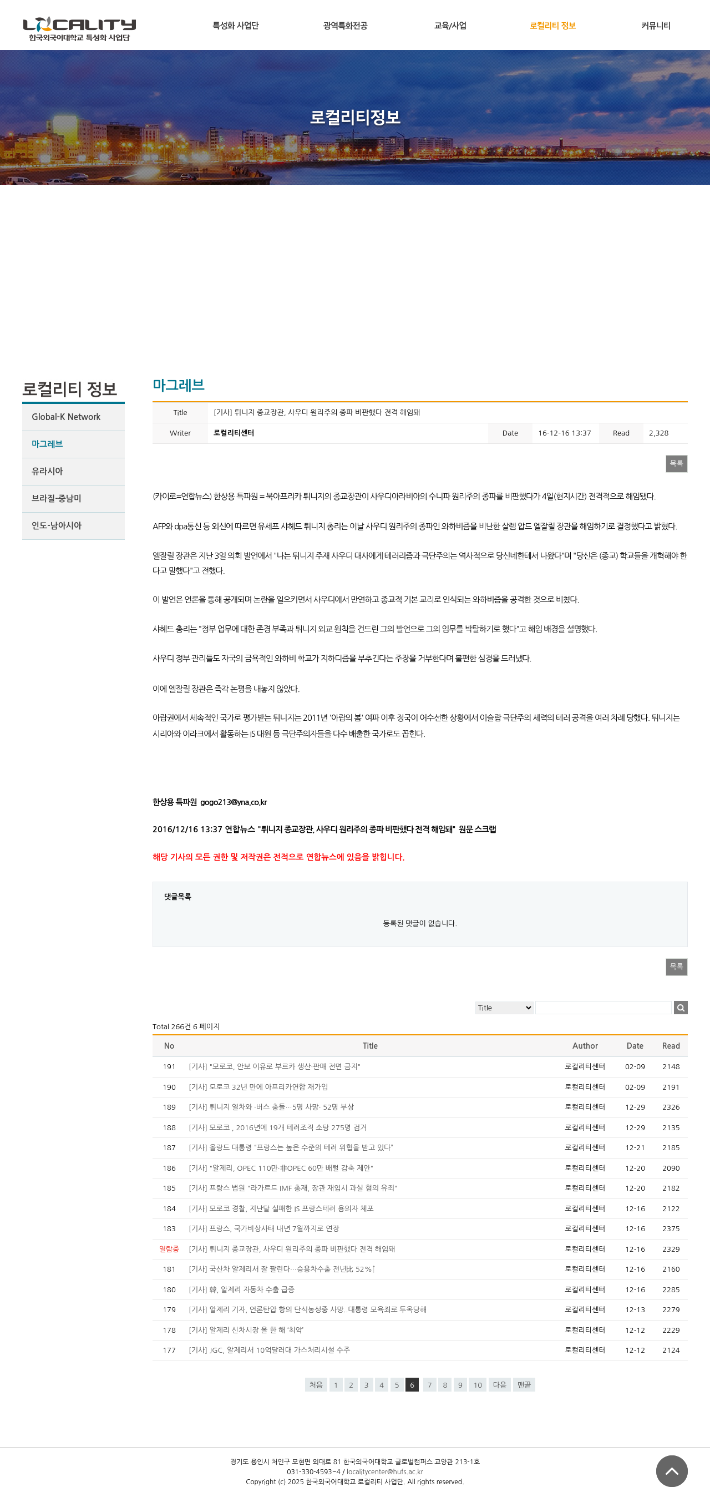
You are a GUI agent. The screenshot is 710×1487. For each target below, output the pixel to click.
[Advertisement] (355, 268)
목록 (676, 463)
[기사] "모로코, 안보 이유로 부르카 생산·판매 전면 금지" (275, 1066)
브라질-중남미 (57, 498)
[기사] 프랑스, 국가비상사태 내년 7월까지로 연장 (264, 1228)
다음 (499, 1385)
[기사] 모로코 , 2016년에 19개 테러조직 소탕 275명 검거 (278, 1127)
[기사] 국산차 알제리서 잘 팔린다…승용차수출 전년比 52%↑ (282, 1269)
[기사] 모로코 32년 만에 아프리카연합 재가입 (258, 1087)
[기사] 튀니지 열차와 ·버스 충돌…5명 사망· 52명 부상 (271, 1107)
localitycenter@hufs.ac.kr (385, 1472)
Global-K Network (66, 417)
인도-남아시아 (57, 526)
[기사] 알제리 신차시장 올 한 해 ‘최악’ (246, 1330)
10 (477, 1385)
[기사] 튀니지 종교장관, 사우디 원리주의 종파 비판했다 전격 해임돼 (292, 1249)
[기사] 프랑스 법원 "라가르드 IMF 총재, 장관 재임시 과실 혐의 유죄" (293, 1188)
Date (635, 1046)
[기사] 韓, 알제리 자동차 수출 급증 (242, 1289)
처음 (316, 1385)
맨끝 (524, 1385)
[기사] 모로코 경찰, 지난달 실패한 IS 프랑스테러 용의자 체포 (281, 1208)
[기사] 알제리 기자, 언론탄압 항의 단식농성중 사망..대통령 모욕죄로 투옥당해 (308, 1309)
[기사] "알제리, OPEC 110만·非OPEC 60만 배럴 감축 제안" (281, 1168)
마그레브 (47, 444)
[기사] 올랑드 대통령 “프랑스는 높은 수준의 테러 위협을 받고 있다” (291, 1147)
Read (671, 1046)
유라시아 (47, 471)
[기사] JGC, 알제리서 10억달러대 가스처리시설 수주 (269, 1350)
